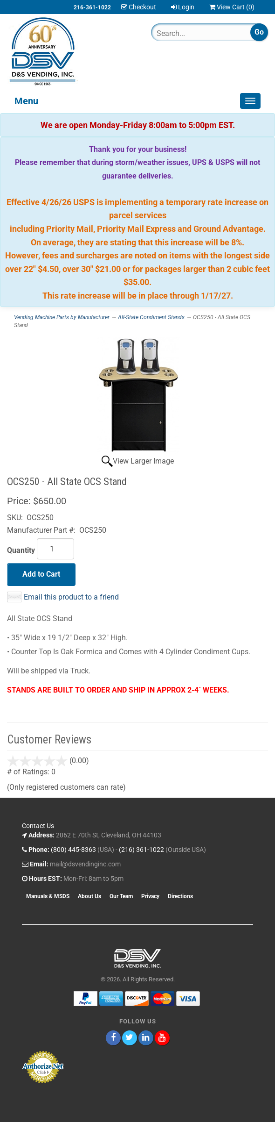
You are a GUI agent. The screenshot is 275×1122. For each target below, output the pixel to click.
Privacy (150, 896)
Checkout (138, 7)
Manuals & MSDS (47, 896)
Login (182, 7)
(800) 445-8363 (73, 849)
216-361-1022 (92, 7)
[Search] (192, 33)
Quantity (21, 550)
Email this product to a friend (71, 597)
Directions (180, 896)
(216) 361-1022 (141, 849)
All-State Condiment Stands (151, 317)
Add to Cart (41, 574)
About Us (89, 896)
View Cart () (231, 7)
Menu (26, 101)
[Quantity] (55, 548)
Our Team (121, 896)
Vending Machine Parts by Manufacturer (62, 317)
